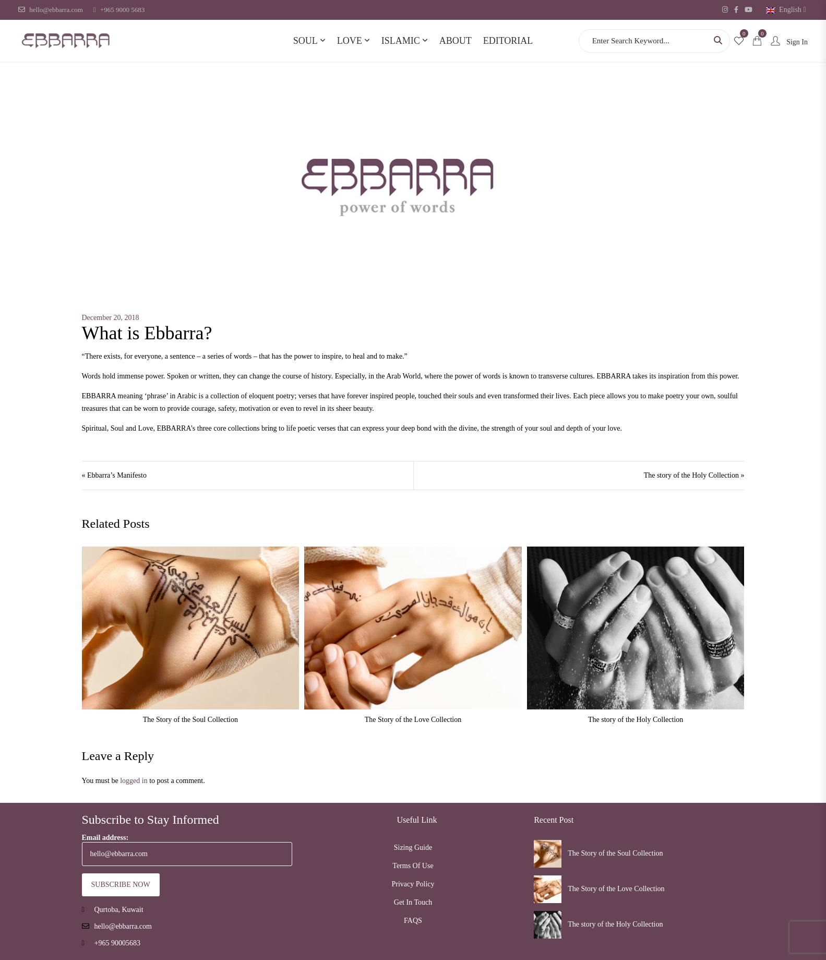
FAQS (413, 921)
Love (349, 40)
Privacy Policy (412, 884)
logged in (134, 781)
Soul (305, 40)
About (455, 40)
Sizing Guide (413, 847)
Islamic (400, 40)
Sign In (787, 42)
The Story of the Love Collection (413, 720)
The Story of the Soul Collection (190, 720)
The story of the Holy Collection (635, 720)
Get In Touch (413, 902)
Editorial (508, 40)
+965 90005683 (117, 943)
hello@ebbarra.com (50, 10)
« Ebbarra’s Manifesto (114, 475)
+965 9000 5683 (119, 10)
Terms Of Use (412, 866)
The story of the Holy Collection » (694, 475)
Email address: (187, 850)
